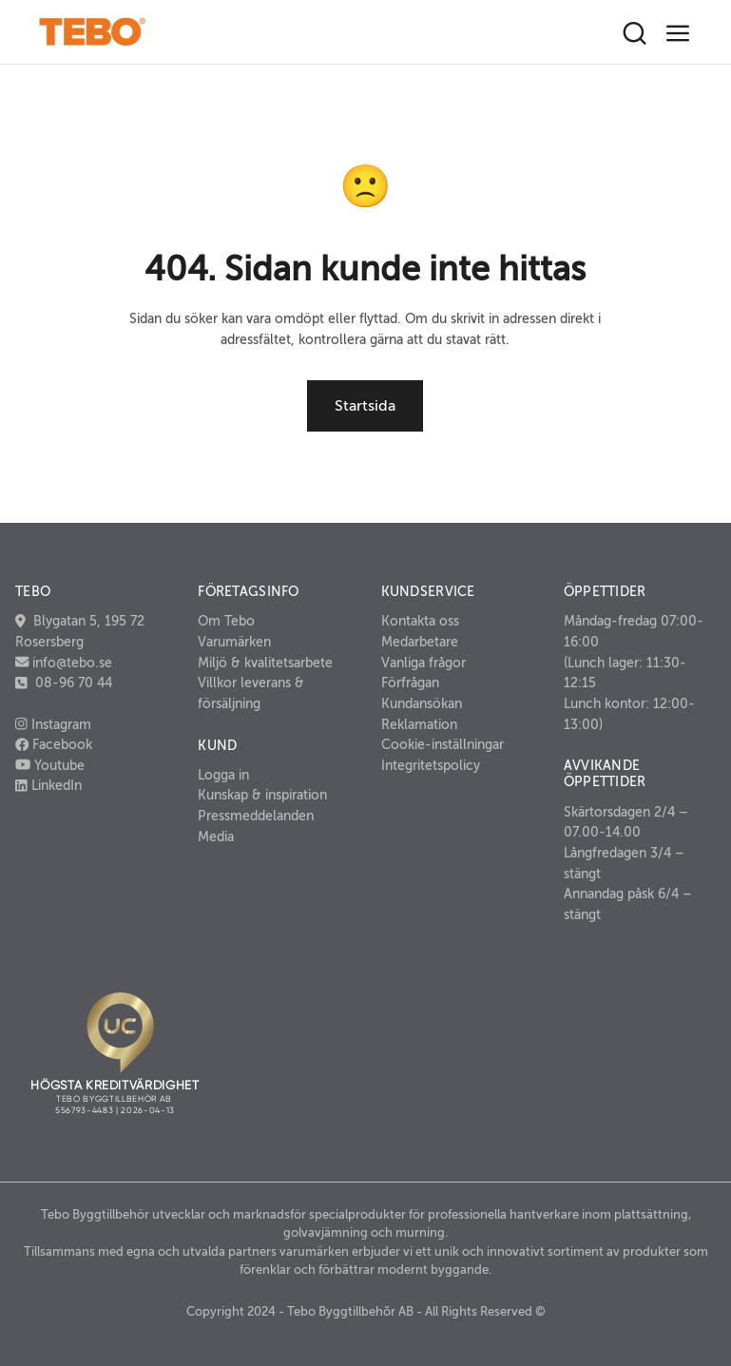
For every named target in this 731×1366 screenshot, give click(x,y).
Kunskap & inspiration (262, 794)
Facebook (53, 744)
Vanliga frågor (423, 662)
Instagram (53, 724)
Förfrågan (410, 682)
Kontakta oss (420, 620)
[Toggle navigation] (678, 33)
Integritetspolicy (430, 765)
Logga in (223, 774)
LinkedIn (48, 785)
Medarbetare (419, 641)
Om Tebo (226, 620)
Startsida (365, 405)
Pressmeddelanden (256, 815)
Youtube (50, 765)
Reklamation (419, 724)
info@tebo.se (70, 662)
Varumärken (234, 641)
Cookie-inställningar (442, 744)
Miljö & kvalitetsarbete (265, 662)
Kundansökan (421, 703)
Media (216, 836)
